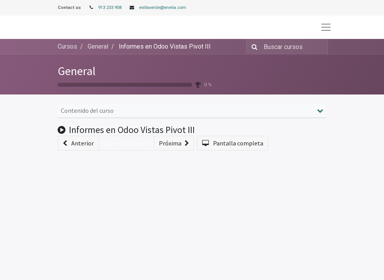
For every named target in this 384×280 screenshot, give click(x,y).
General (76, 70)
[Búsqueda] (253, 46)
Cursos (67, 46)
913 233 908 (110, 7)
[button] (78, 143)
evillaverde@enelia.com (162, 7)
